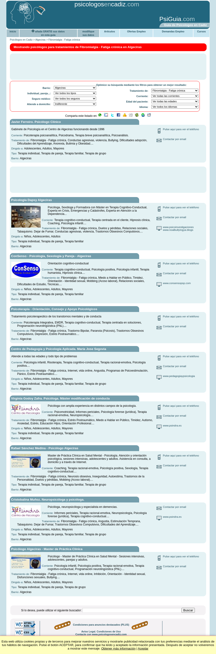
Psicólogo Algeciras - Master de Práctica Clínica (46, 549)
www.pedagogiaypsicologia (179, 376)
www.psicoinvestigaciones (178, 227)
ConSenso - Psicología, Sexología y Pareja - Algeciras (51, 256)
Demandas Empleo (173, 31)
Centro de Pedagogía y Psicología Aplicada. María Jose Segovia (58, 349)
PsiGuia (170, 19)
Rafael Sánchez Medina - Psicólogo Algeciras (44, 448)
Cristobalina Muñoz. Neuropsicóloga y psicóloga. (47, 499)
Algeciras (40, 39)
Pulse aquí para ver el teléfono (181, 129)
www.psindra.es (172, 425)
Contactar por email (174, 139)
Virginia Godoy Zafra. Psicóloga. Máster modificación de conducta (60, 398)
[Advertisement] (80, 19)
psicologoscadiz (100, 4)
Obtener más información (118, 648)
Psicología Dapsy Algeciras (31, 200)
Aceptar (143, 648)
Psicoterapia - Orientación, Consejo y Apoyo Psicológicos (54, 309)
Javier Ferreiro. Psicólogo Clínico (36, 122)
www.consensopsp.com (177, 283)
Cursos (201, 31)
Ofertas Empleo (136, 31)
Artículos (109, 31)
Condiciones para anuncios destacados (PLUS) (101, 624)
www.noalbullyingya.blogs (178, 229)
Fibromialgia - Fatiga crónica (64, 39)
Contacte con (101, 634)
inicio (12, 31)
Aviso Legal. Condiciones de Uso (101, 631)
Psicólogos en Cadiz (21, 39)
